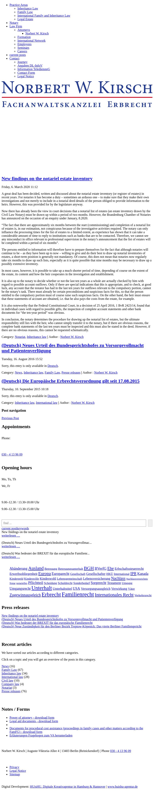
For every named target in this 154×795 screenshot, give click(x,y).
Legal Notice (25, 76)
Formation (24, 37)
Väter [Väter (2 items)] (131, 588)
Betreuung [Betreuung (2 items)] (50, 568)
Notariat (20, 337)
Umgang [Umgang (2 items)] (127, 583)
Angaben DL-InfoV (30, 65)
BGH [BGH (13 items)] (89, 568)
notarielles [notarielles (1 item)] (21, 583)
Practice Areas (19, 5)
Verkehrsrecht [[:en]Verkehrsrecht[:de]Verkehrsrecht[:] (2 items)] (142, 595)
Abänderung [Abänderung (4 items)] (18, 569)
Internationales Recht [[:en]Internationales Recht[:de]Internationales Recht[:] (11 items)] (114, 594)
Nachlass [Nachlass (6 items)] (118, 578)
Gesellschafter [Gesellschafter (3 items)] (96, 574)
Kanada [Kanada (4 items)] (142, 574)
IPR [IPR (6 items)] (133, 573)
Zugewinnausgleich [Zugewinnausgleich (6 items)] (25, 595)
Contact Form (26, 72)
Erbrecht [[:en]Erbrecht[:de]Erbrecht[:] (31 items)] (51, 594)
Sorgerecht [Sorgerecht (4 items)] (98, 583)
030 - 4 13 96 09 (12, 454)
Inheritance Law (27, 8)
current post (9, 528)
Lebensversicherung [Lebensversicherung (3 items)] (96, 578)
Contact (14, 58)
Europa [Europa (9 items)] (44, 573)
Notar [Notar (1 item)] (12, 583)
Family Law (25, 12)
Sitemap (15, 774)
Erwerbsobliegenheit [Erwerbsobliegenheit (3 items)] (23, 574)
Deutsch (53, 365)
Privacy (14, 767)
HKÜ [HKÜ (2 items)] (109, 573)
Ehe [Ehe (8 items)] (110, 568)
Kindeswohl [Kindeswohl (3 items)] (48, 578)
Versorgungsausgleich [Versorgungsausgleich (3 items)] (95, 589)
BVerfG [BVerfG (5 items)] (100, 568)
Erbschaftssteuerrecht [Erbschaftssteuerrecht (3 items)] (129, 569)
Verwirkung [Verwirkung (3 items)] (119, 589)
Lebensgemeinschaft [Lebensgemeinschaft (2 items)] (69, 578)
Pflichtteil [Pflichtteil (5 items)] (35, 583)
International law (46, 402)
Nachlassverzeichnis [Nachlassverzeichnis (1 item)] (137, 578)
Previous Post (10, 418)
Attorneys (23, 30)
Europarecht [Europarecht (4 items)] (60, 574)
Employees (24, 44)
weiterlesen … (11, 535)
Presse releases (70, 372)
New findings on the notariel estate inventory (47, 178)
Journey (22, 62)
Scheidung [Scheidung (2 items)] (50, 583)
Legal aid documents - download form (34, 721)
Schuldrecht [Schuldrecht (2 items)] (65, 583)
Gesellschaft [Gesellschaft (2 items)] (77, 573)
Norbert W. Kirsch (37, 33)
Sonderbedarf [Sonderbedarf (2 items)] (81, 583)
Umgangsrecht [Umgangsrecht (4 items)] (20, 589)
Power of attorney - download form (32, 717)
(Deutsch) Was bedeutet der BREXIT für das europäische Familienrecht (47, 622)
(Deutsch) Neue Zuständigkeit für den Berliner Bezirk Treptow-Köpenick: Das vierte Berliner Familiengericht (72, 626)
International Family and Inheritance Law (43, 15)
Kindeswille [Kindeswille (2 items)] (31, 578)
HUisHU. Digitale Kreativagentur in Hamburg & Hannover (67, 786)
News (18, 372)
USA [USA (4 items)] (76, 589)
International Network (31, 40)
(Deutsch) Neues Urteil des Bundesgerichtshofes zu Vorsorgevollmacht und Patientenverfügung (62, 619)
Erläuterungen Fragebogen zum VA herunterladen (41, 735)
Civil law (7, 680)
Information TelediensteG (33, 69)
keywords (23, 528)
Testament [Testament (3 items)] (114, 583)
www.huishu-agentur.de (123, 786)
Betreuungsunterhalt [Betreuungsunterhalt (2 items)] (70, 568)
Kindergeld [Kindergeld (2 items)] (16, 578)
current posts (18, 55)
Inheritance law (37, 337)
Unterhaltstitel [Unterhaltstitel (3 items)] (62, 589)
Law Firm (16, 26)
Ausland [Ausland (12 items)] (36, 568)
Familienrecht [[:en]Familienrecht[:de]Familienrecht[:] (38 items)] (78, 594)
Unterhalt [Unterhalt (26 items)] (42, 588)
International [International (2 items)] (121, 573)
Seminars (23, 47)
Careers (22, 51)
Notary (14, 22)
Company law (10, 684)
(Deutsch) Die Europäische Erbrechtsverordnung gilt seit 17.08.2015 (71, 381)
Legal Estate (25, 19)
